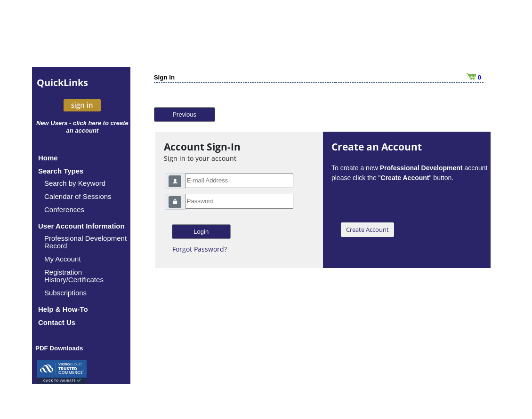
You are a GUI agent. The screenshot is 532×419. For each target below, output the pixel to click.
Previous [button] (184, 114)
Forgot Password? (199, 249)
